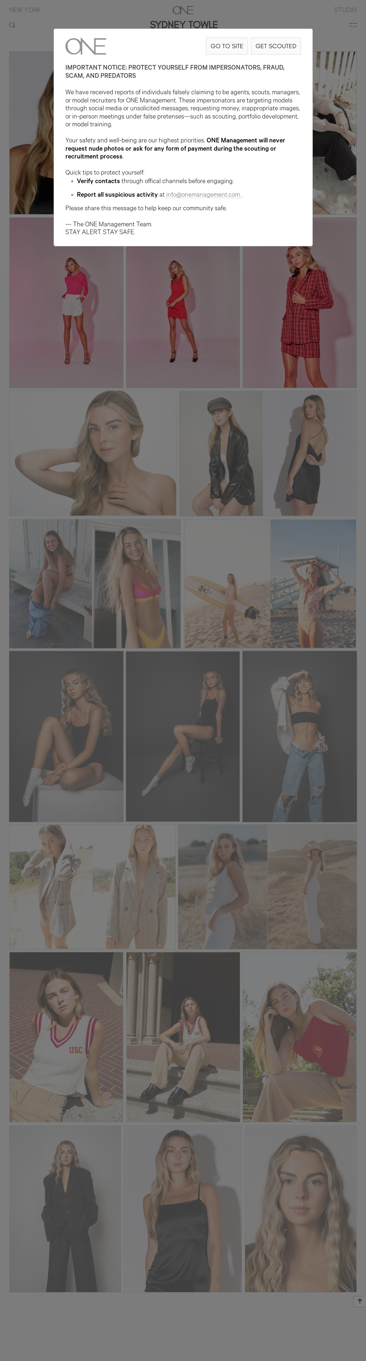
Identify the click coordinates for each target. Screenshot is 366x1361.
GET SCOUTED (276, 46)
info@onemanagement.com (203, 195)
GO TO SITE (227, 46)
